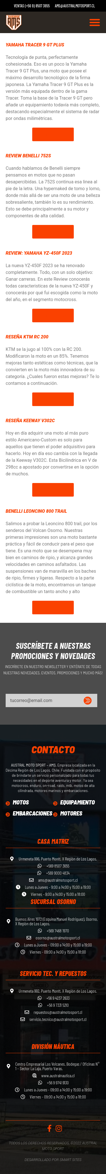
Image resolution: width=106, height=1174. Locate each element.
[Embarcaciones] (8, 814)
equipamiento (77, 802)
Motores (71, 813)
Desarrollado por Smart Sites (53, 1160)
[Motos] (8, 803)
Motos (21, 802)
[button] (94, 22)
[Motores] (55, 814)
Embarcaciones (32, 813)
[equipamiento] (55, 803)
